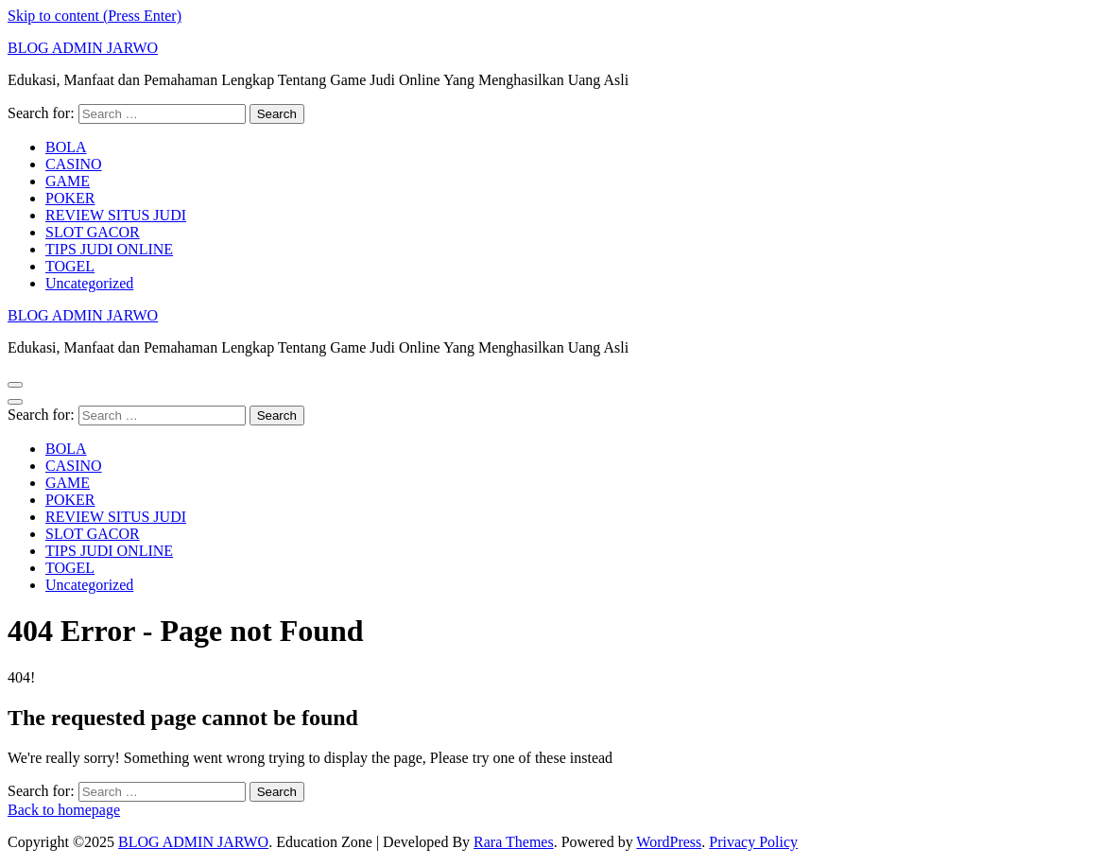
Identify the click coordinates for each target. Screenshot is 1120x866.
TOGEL (70, 266)
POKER (70, 198)
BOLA (66, 147)
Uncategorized (89, 283)
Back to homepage (64, 810)
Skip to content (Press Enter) (94, 16)
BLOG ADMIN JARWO (83, 48)
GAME (67, 181)
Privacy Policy (753, 842)
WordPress (668, 842)
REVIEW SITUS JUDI (115, 215)
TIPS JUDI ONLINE (109, 249)
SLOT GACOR (92, 232)
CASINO (73, 164)
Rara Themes (514, 842)
